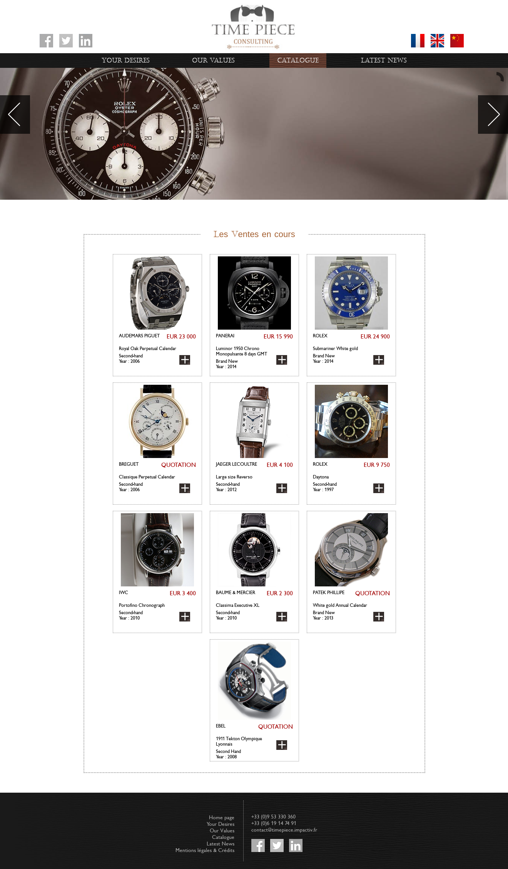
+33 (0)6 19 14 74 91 (273, 823)
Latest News (384, 60)
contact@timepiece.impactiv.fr (284, 830)
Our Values (213, 60)
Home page (221, 817)
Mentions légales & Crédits (204, 850)
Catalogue (298, 60)
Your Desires (126, 60)
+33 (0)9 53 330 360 (273, 816)
